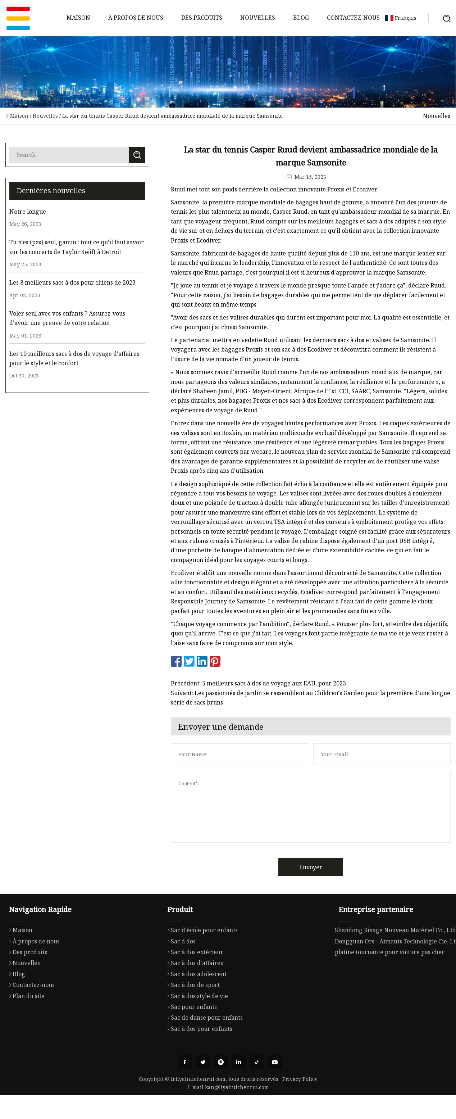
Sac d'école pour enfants (201, 960)
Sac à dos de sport (192, 1014)
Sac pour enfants (190, 1036)
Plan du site (25, 1024)
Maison (78, 18)
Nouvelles (257, 18)
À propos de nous (135, 18)
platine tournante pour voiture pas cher (389, 982)
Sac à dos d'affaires (193, 992)
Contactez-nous (353, 18)
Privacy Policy (300, 1078)
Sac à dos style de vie (196, 1025)
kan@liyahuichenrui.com (237, 1087)
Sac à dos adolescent (195, 1003)
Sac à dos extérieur (193, 981)
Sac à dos (180, 970)
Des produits (201, 18)
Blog (301, 18)
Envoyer (328, 867)
